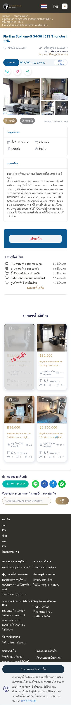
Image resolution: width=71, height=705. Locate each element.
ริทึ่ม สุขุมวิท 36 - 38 (11, 21)
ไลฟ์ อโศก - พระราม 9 (13, 615)
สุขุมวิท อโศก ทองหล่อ (15, 574)
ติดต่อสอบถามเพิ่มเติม (14, 476)
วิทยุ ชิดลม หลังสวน (44, 601)
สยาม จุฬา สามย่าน (44, 574)
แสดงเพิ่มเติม (35, 287)
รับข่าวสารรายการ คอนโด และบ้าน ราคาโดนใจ (29, 493)
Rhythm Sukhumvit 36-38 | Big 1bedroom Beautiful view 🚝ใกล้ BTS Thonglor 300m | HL (51, 363)
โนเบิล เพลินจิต (41, 616)
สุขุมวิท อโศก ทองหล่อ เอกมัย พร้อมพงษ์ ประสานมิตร (26, 18)
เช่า (4, 529)
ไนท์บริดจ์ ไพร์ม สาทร (44, 567)
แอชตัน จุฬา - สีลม (43, 579)
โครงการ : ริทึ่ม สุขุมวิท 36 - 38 (53, 54)
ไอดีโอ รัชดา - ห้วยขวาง (14, 642)
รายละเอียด (12, 163)
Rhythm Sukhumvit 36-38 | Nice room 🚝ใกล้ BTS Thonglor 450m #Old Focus (51, 435)
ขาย (4, 525)
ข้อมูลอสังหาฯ (13, 131)
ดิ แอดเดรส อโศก (11, 620)
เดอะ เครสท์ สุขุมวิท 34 (14, 579)
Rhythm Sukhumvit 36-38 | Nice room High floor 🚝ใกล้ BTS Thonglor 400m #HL (19, 435)
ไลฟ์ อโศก (7, 629)
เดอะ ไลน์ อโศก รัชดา (13, 624)
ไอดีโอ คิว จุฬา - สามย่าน (46, 584)
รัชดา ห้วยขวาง (11, 636)
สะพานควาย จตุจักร (13, 561)
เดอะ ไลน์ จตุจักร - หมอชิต (16, 567)
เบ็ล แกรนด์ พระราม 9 (13, 610)
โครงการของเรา (10, 551)
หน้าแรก (6, 15)
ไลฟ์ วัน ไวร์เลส (41, 607)
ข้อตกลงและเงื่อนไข (46, 651)
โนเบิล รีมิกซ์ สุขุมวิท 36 (14, 594)
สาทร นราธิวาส (42, 561)
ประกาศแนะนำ (21, 15)
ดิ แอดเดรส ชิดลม (42, 611)
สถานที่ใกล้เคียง (14, 257)
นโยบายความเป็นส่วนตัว (48, 657)
